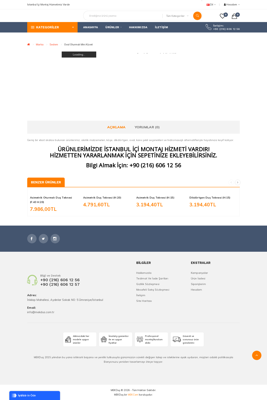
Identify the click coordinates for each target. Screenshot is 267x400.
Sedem (54, 44)
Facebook (32, 238)
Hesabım (196, 289)
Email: (31, 307)
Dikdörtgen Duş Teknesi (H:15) (209, 197)
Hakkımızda (143, 273)
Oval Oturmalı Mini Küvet (78, 44)
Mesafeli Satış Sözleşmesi (152, 289)
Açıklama (116, 127)
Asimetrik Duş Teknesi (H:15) (155, 197)
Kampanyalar (199, 273)
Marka (39, 44)
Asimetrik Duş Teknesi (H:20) (102, 197)
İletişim (140, 295)
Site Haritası (144, 301)
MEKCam (133, 394)
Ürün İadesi (198, 278)
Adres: (32, 295)
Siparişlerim (198, 284)
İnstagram (55, 238)
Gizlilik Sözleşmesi (147, 284)
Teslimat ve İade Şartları (152, 278)
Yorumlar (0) (147, 127)
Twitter (43, 238)
